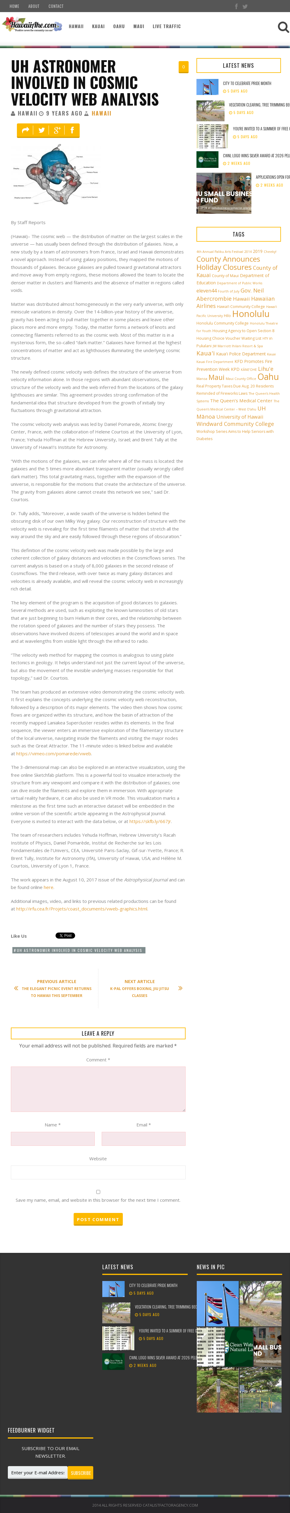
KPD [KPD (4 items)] (235, 369)
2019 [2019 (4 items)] (258, 251)
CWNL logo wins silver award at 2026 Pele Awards (169, 1357)
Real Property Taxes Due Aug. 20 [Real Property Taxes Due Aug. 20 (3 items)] (225, 386)
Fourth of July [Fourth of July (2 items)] (228, 291)
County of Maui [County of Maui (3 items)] (225, 275)
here (48, 887)
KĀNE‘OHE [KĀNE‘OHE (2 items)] (249, 370)
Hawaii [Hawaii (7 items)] (241, 298)
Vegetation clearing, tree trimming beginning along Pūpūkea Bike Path (191, 1306)
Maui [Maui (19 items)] (217, 377)
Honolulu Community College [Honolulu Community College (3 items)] (222, 323)
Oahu (119, 26)
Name (53, 1125)
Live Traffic (167, 26)
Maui (138, 26)
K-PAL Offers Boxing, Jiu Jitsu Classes (143, 988)
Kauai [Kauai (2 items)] (271, 354)
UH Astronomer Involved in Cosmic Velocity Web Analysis (85, 82)
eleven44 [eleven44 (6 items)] (206, 290)
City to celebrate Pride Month (247, 83)
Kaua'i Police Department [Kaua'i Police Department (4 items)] (241, 354)
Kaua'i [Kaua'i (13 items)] (205, 353)
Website (98, 1158)
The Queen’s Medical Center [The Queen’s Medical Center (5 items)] (241, 400)
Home (14, 6)
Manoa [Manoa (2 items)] (201, 379)
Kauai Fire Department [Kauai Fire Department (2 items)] (214, 362)
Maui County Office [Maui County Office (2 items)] (241, 379)
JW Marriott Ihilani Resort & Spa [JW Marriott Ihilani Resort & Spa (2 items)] (238, 346)
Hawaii (76, 26)
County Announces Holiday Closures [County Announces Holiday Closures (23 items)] (228, 263)
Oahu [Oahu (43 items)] (268, 376)
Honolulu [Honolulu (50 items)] (251, 314)
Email (143, 1125)
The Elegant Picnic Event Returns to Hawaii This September (56, 988)
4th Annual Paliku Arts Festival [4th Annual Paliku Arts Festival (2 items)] (219, 252)
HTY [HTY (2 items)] (265, 338)
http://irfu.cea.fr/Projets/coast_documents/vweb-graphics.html (81, 909)
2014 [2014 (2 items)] (248, 252)
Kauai (98, 26)
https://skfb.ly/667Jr (150, 821)
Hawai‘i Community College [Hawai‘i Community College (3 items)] (241, 306)
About (34, 6)
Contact (56, 6)
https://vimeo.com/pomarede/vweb (53, 753)
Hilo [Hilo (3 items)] (227, 315)
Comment (98, 1060)
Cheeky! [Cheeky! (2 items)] (270, 252)
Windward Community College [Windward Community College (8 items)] (235, 423)
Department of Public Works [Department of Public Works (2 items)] (239, 283)
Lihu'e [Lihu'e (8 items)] (265, 368)
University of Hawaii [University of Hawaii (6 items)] (239, 416)
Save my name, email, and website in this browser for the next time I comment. (98, 1200)
